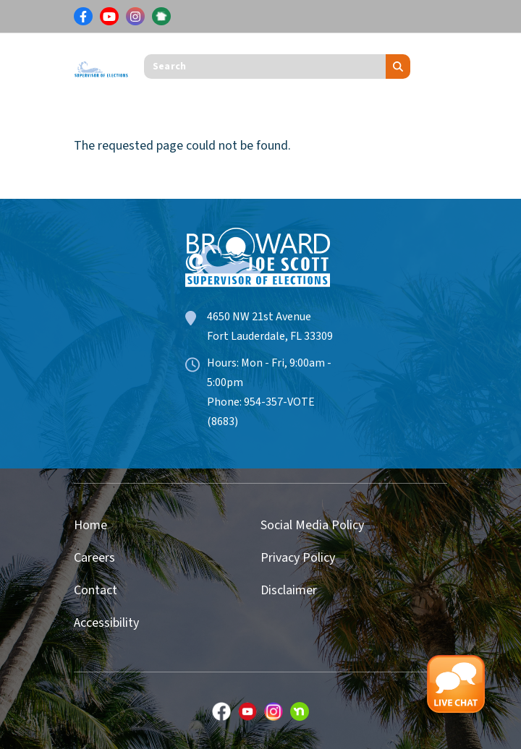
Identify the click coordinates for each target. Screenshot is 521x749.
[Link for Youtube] (109, 16)
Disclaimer (288, 590)
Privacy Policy (297, 558)
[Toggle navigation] (436, 66)
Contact (95, 590)
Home (90, 525)
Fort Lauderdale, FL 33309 (270, 336)
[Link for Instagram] (135, 16)
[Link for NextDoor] (161, 16)
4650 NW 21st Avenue (259, 317)
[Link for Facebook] (83, 16)
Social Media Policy (312, 525)
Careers (94, 558)
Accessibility (106, 623)
